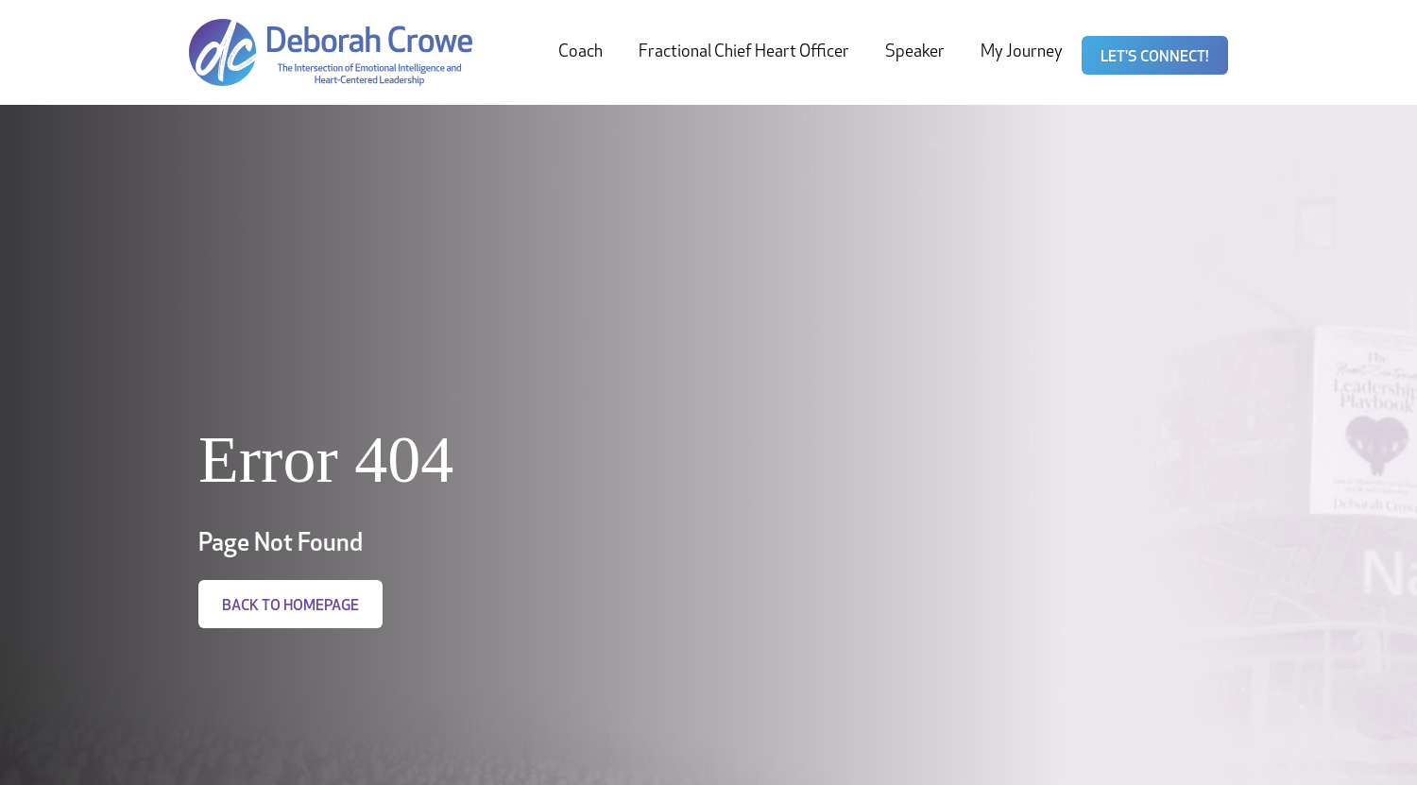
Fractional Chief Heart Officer (744, 52)
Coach (580, 52)
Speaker (915, 52)
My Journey (1022, 52)
